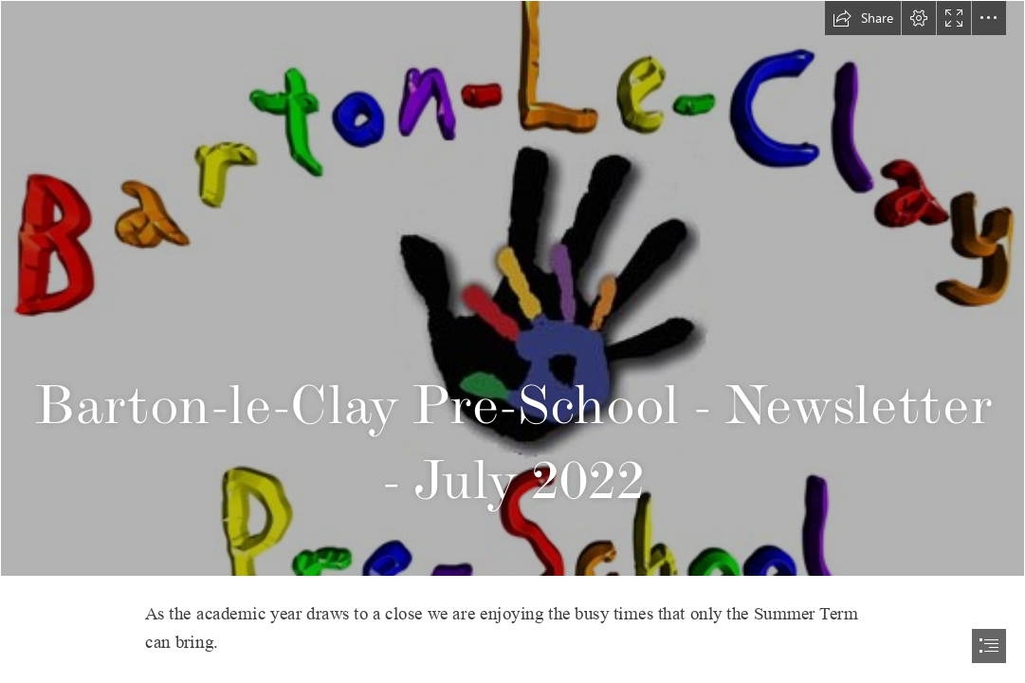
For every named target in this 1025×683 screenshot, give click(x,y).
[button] (863, 18)
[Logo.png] (512, 288)
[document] (512, 341)
